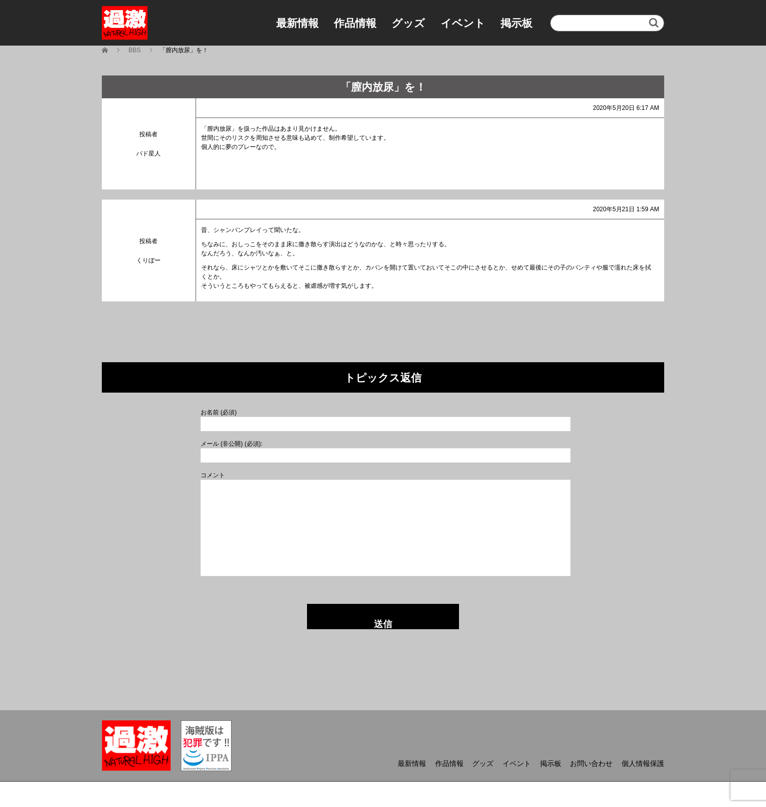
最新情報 (297, 23)
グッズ (408, 23)
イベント (463, 23)
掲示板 (516, 23)
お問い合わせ (591, 763)
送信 (383, 624)
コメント (213, 475)
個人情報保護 (643, 763)
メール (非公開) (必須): (231, 443)
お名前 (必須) (219, 412)
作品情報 (355, 23)
